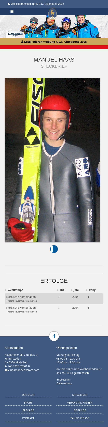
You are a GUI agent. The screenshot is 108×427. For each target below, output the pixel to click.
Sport (28, 402)
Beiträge (80, 410)
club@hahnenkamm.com (23, 370)
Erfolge (28, 410)
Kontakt (28, 418)
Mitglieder (79, 395)
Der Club (28, 395)
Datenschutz (64, 383)
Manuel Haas (54, 59)
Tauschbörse (79, 418)
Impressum (63, 379)
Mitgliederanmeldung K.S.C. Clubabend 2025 (36, 3)
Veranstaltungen (80, 402)
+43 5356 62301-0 (19, 366)
